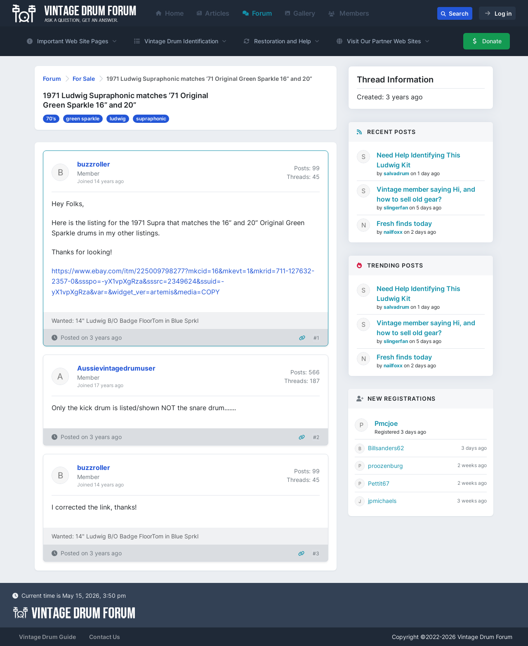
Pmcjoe (386, 423)
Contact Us (104, 636)
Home (170, 13)
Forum (257, 13)
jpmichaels (382, 500)
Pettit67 (378, 483)
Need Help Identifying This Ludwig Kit (418, 160)
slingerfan (396, 207)
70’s (51, 118)
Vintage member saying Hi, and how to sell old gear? (426, 194)
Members (348, 13)
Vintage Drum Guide (47, 636)
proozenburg (385, 465)
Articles (213, 13)
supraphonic (151, 118)
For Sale (84, 78)
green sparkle (82, 118)
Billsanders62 (386, 447)
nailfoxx (394, 232)
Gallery (300, 13)
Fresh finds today (404, 223)
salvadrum (397, 173)
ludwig (118, 118)
